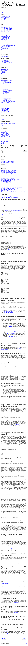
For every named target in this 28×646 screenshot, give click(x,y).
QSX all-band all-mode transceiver (7, 80)
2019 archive (3, 18)
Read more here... (17, 612)
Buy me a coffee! (4, 10)
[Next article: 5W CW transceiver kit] (24, 639)
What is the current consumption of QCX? (8, 172)
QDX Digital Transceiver (5, 30)
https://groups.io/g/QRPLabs (8, 312)
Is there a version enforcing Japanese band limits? (10, 173)
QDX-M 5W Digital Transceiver (6, 31)
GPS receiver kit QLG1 (5, 103)
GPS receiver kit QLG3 (5, 38)
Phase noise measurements (7, 98)
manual (9, 249)
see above (6, 631)
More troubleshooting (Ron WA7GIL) (8, 90)
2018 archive (3, 19)
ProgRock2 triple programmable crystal (8, 45)
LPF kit (8, 633)
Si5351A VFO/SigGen (5, 44)
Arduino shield (3, 112)
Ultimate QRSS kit (4, 110)
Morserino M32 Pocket (5, 56)
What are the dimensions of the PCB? (8, 180)
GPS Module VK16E (5, 107)
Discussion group (4, 131)
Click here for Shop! (4, 9)
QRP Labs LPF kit (6, 623)
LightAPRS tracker (4, 60)
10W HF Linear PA (4, 39)
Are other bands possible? (6, 181)
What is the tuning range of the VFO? (8, 171)
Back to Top (25, 643)
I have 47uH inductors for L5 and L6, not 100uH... (10, 186)
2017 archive (3, 20)
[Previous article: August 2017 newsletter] (3, 639)
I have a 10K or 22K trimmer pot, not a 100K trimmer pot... (11, 187)
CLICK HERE (11, 336)
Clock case (3, 71)
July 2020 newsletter (5, 17)
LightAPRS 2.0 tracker (5, 61)
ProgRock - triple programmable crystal (8, 101)
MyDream (3, 125)
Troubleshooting (5, 89)
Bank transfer (3, 140)
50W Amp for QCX (4, 35)
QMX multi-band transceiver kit (6, 27)
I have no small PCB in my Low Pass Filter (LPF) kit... (10, 196)
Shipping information (5, 134)
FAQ (3, 83)
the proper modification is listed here (16, 548)
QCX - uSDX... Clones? (5, 136)
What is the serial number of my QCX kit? (8, 170)
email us (4, 578)
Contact (2, 142)
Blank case (3, 73)
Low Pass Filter (4, 40)
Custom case (3, 72)
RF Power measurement (6, 99)
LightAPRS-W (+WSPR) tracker (7, 62)
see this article (16, 602)
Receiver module (4, 47)
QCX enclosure (4, 74)
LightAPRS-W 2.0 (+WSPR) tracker (7, 63)
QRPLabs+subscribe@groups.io (7, 311)
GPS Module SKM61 (5, 104)
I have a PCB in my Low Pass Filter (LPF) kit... (9, 197)
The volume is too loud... (5, 190)
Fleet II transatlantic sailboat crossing (8, 123)
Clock (2, 49)
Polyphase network (4, 48)
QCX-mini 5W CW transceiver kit (7, 28)
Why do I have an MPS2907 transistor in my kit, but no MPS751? (13, 183)
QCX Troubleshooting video (11, 333)
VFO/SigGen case (4, 70)
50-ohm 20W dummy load (6, 46)
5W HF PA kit (3, 81)
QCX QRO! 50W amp (6, 94)
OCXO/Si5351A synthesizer (6, 100)
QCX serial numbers (6, 92)
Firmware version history (6, 84)
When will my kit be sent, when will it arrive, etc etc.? (10, 174)
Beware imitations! (4, 135)
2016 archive (3, 21)
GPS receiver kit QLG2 (5, 37)
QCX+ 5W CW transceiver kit (6, 29)
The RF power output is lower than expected (9, 184)
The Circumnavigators (5, 117)
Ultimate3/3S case (4, 69)
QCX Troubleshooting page (11, 331)
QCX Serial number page (19, 224)
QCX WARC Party (4, 133)
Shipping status (4, 12)
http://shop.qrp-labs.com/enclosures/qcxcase (12, 210)
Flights (2, 119)
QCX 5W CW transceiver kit (6, 82)
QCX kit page (9, 326)
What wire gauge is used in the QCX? (8, 189)
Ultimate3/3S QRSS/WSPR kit (6, 32)
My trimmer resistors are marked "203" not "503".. (10, 188)
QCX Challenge (4, 132)
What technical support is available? (7, 162)
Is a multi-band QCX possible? (6, 182)
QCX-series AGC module (5, 50)
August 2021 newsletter (5, 16)
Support (2, 143)
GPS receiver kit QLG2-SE (6, 102)
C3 (1, 124)
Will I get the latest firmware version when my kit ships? (11, 175)
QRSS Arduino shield (5, 108)
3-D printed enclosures (5, 141)
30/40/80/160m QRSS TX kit (6, 111)
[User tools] (25, 151)
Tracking (2, 118)
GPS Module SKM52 (5, 106)
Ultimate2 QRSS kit (4, 109)
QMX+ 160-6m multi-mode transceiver (8, 26)
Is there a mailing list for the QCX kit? (8, 161)
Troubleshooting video (6, 91)
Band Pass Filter (4, 41)
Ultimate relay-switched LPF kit (6, 36)
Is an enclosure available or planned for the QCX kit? (10, 165)
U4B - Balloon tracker (5, 34)
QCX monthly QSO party (6, 93)
